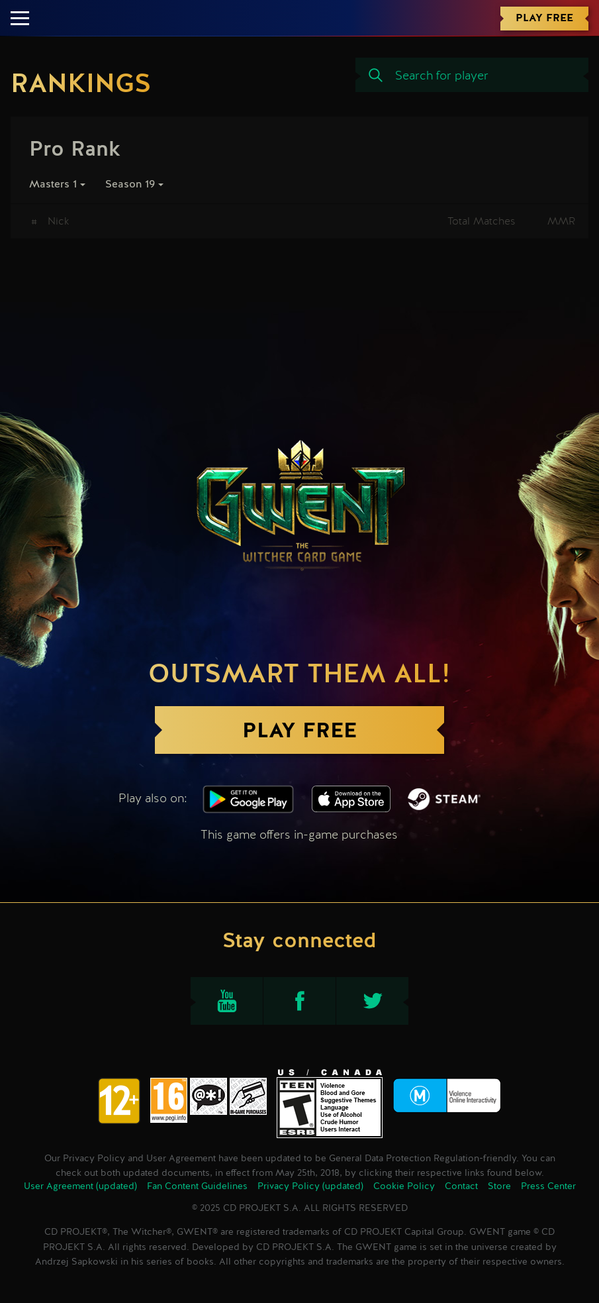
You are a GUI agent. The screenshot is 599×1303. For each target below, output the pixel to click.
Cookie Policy (404, 1186)
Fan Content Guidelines (197, 1186)
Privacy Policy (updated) (310, 1186)
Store (499, 1186)
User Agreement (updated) (80, 1186)
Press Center (548, 1186)
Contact (461, 1186)
